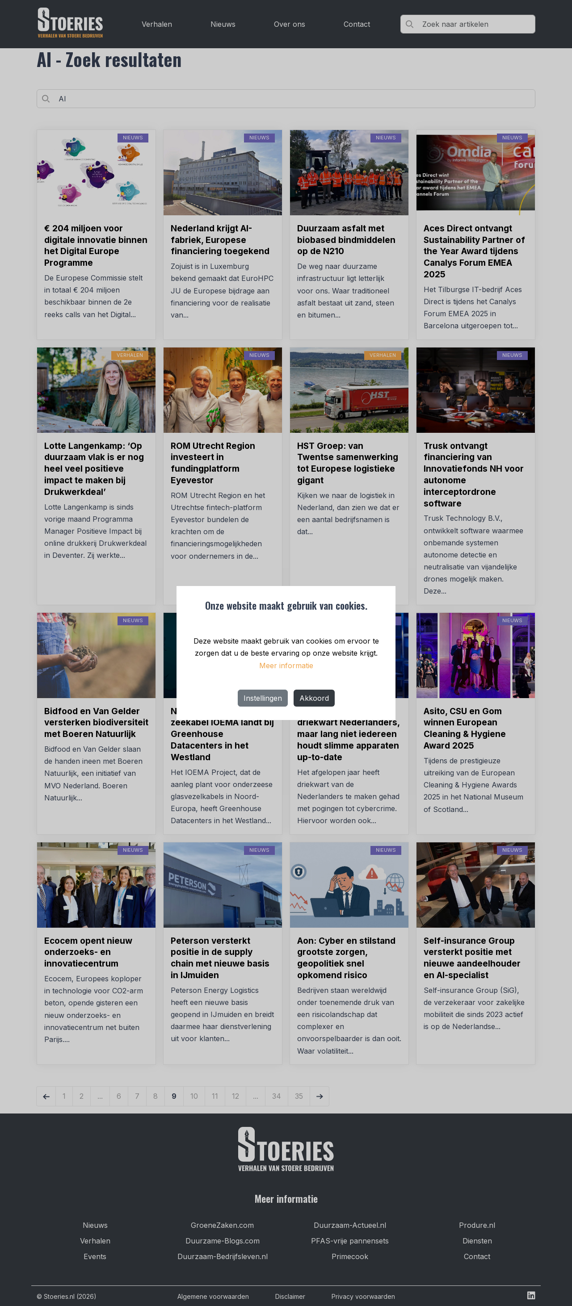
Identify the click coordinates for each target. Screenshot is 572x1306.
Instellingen (263, 698)
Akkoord (314, 698)
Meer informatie (286, 665)
